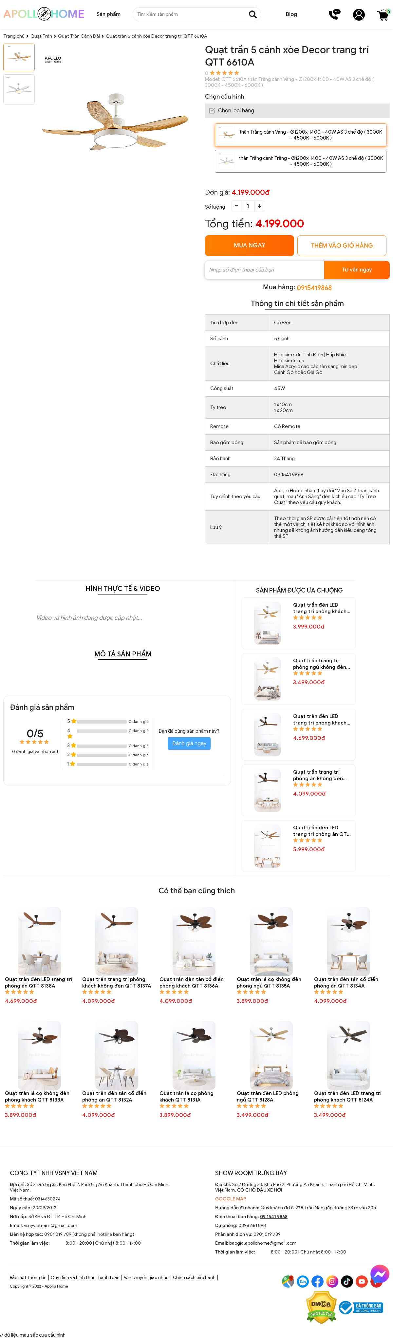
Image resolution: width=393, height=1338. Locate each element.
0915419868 (314, 288)
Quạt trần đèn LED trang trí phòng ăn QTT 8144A (321, 831)
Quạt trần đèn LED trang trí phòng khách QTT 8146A (319, 719)
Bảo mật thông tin (28, 1277)
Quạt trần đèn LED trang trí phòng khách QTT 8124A (348, 1096)
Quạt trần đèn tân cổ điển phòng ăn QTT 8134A (346, 982)
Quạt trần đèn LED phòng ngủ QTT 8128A (268, 1096)
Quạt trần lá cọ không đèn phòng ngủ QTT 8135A (269, 982)
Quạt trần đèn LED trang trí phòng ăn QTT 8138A (38, 982)
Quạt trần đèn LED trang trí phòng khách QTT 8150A (319, 608)
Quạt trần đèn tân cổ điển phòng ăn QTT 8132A (114, 1096)
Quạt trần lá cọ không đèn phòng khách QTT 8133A (37, 1096)
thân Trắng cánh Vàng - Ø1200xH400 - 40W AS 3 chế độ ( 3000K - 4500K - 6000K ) (310, 135)
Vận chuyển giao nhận (146, 1277)
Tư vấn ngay (357, 270)
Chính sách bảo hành (194, 1277)
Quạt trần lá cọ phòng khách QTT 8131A (186, 1096)
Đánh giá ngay (189, 743)
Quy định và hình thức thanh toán (85, 1277)
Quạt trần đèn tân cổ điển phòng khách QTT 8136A (191, 982)
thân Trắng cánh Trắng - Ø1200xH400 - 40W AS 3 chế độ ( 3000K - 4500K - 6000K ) (311, 161)
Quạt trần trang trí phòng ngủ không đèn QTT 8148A (319, 664)
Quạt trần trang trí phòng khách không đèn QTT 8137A (116, 982)
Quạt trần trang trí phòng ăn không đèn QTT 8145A (318, 775)
